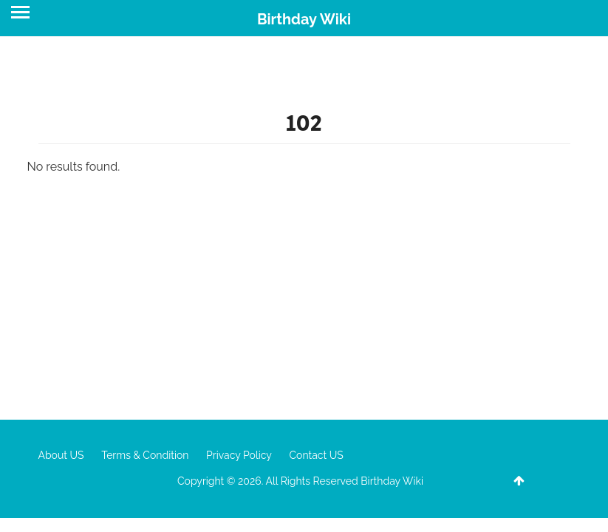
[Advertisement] (304, 286)
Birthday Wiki (304, 19)
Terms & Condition (144, 455)
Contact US (316, 455)
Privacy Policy (239, 455)
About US (61, 455)
